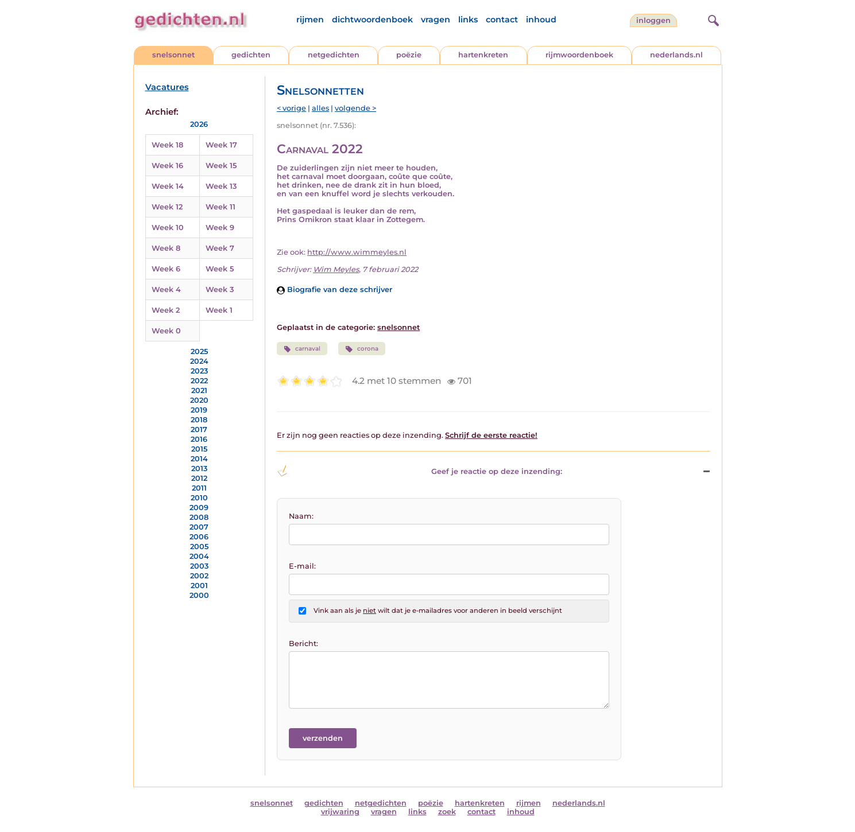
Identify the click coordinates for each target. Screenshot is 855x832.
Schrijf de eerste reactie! (491, 435)
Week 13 (221, 186)
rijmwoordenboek (579, 54)
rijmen (310, 19)
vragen (435, 19)
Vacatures (167, 87)
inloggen (653, 20)
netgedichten (333, 54)
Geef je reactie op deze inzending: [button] (419, 471)
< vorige (291, 108)
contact (502, 19)
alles (320, 108)
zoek (447, 811)
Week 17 (221, 145)
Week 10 (168, 227)
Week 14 (168, 186)
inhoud (541, 19)
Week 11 (220, 207)
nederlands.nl (676, 54)
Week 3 (220, 289)
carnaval (302, 349)
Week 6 (166, 269)
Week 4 (166, 289)
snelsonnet (173, 54)
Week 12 (167, 207)
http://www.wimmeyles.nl (357, 252)
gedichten (250, 54)
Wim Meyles (336, 269)
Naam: (301, 516)
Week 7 (220, 248)
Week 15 (221, 165)
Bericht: (303, 643)
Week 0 (166, 330)
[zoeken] (712, 19)
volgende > (355, 108)
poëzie (408, 54)
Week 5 (220, 269)
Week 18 (167, 145)
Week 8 (166, 248)
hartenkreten (483, 54)
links (468, 19)
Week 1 (219, 310)
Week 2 (166, 310)
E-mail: (302, 566)
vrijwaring (340, 811)
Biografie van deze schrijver (334, 289)
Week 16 (167, 165)
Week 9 (220, 227)
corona (361, 349)
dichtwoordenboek (372, 19)
